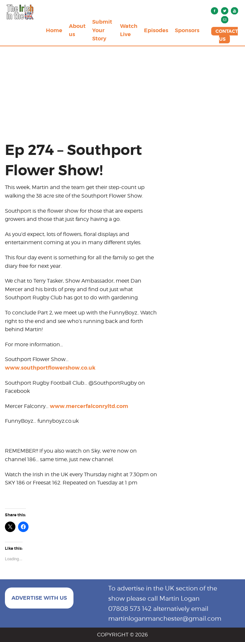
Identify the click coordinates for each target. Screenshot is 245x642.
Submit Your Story (102, 30)
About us (77, 30)
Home (54, 30)
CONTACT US (226, 35)
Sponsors (187, 30)
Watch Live (128, 30)
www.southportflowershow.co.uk (50, 367)
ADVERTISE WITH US (39, 597)
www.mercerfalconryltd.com (89, 406)
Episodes (156, 30)
